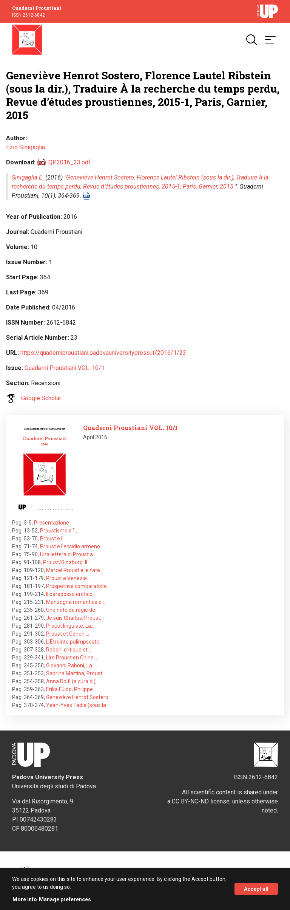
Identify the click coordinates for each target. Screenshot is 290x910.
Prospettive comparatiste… (78, 586)
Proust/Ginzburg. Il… (67, 562)
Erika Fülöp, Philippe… (71, 689)
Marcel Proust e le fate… (74, 570)
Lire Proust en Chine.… (72, 658)
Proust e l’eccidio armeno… (71, 546)
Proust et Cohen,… (67, 634)
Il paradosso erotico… (71, 594)
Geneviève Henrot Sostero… (79, 697)
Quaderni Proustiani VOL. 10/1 (65, 367)
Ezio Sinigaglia (25, 147)
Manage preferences (65, 901)
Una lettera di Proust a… (68, 554)
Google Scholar (41, 398)
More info (24, 901)
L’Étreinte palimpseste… (74, 642)
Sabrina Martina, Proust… (76, 673)
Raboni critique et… (68, 650)
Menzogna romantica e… (75, 602)
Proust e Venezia (66, 578)
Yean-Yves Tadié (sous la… (78, 705)
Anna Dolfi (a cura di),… (73, 681)
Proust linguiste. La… (70, 626)
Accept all (256, 891)
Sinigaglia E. (28, 177)
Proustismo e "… (59, 531)
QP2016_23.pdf (69, 162)
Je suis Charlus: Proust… (74, 618)
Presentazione (51, 523)
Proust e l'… (53, 538)
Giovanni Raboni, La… (71, 665)
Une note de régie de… (72, 610)
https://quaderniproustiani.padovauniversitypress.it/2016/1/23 (103, 352)
